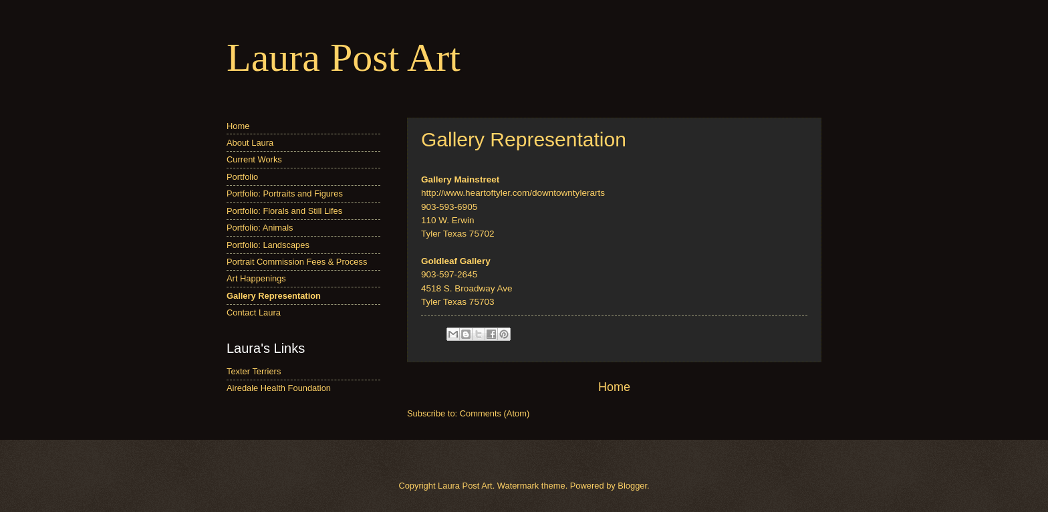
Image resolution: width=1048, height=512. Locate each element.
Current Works (254, 159)
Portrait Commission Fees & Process (297, 262)
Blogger (632, 486)
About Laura (250, 143)
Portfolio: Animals (260, 228)
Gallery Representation (274, 296)
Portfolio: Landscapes (268, 245)
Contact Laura (254, 312)
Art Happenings (256, 278)
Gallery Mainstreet (460, 179)
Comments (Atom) (494, 413)
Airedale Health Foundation (279, 388)
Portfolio (242, 177)
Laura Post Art (344, 57)
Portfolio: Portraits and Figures (285, 193)
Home (614, 387)
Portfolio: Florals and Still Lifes (284, 211)
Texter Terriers (254, 371)
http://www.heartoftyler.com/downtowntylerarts (513, 193)
